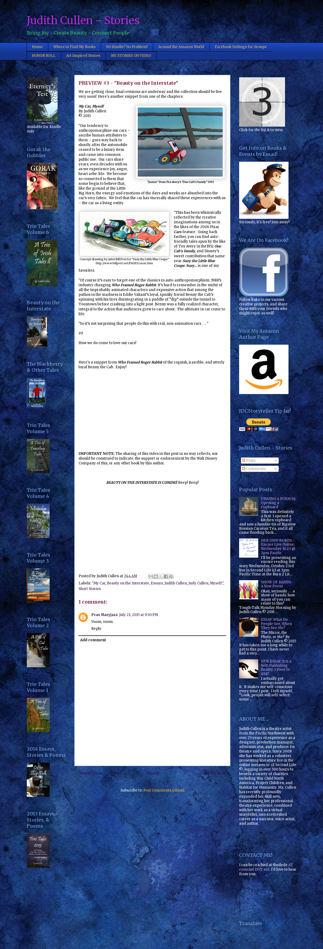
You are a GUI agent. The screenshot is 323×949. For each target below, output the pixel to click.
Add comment (93, 640)
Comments (254, 469)
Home (37, 47)
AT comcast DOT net (266, 867)
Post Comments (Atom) (163, 790)
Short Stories (90, 589)
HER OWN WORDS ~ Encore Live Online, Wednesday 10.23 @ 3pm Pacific (278, 546)
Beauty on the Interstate (128, 583)
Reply (96, 628)
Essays (157, 583)
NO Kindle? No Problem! (127, 47)
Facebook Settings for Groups (240, 47)
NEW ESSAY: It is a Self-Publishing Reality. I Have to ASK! (276, 667)
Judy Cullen (198, 583)
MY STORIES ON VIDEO (131, 55)
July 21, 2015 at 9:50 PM (138, 615)
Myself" (216, 583)
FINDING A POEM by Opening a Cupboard (278, 503)
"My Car (98, 583)
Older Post (215, 773)
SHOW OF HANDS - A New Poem (277, 584)
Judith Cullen (176, 583)
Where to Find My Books (74, 47)
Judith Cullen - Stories (83, 20)
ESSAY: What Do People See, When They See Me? (276, 623)
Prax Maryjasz (104, 615)
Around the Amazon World (181, 47)
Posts (249, 460)
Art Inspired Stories (83, 55)
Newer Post (90, 773)
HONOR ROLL (43, 55)
